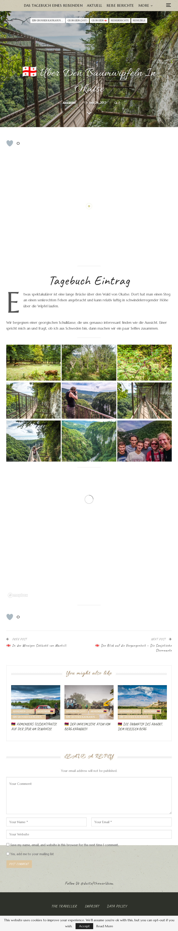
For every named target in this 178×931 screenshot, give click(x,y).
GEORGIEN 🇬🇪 (99, 20)
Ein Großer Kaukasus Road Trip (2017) (48, 20)
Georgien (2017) (77, 20)
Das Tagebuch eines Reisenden (53, 5)
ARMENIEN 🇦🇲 (45, 711)
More (143, 5)
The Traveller (64, 906)
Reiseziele (139, 20)
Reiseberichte (120, 20)
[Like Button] (9, 143)
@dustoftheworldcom (96, 883)
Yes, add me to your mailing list (30, 854)
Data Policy (117, 906)
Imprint (92, 906)
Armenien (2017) (23, 711)
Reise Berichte (120, 5)
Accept (84, 926)
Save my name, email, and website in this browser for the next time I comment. (64, 845)
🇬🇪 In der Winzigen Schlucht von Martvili (36, 645)
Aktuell (94, 5)
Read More (104, 926)
